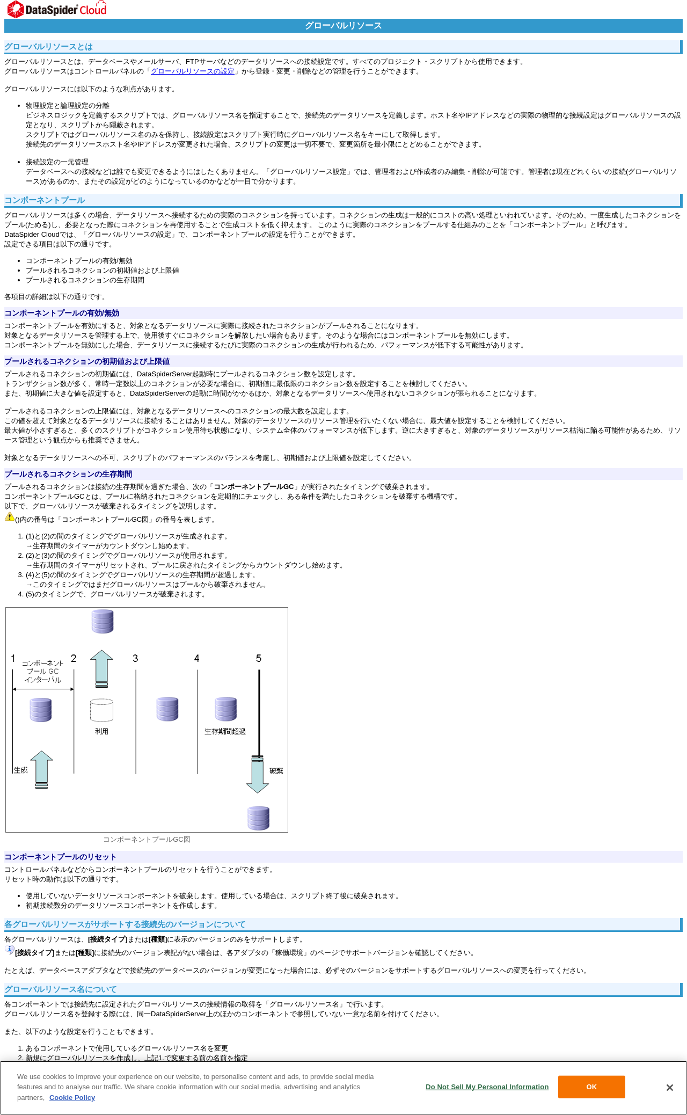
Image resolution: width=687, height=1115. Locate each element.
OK (592, 1088)
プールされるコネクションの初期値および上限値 (87, 361)
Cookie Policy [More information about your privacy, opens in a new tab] (72, 1098)
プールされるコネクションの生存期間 (68, 474)
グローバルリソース (343, 25)
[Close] (670, 1089)
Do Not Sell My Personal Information (487, 1088)
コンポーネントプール (44, 200)
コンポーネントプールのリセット (60, 856)
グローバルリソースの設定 (193, 71)
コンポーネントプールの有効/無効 (61, 313)
